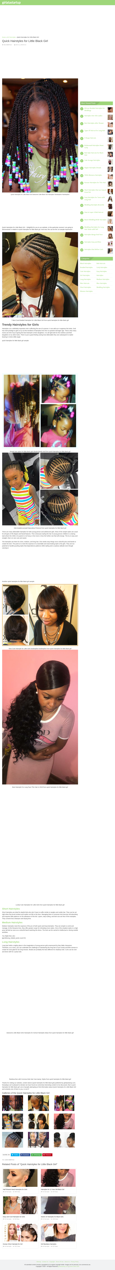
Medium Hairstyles (12, 922)
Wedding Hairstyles (103, 287)
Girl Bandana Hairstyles (48, 1244)
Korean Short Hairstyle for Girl (13, 1244)
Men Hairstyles (102, 283)
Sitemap (38, 1261)
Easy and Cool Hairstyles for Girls (14, 1217)
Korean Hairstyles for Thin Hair (95, 183)
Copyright (52, 1261)
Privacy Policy (75, 1261)
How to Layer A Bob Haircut (93, 212)
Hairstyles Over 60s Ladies (93, 116)
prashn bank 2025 (74, 1266)
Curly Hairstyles (102, 267)
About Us (67, 1261)
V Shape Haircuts (90, 138)
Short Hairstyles (11, 908)
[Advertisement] (57, 21)
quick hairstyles (9, 1160)
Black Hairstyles (85, 263)
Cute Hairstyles (85, 271)
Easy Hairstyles (102, 271)
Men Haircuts (84, 283)
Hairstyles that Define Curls (93, 249)
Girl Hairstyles (8, 45)
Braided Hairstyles (86, 267)
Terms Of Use (59, 1261)
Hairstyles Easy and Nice (92, 242)
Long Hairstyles (10, 942)
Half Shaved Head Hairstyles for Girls (15, 1189)
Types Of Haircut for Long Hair (94, 131)
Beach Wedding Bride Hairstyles (95, 220)
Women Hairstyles (86, 291)
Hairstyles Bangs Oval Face (93, 235)
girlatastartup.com (63, 1266)
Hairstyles (100, 275)
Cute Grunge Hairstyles (92, 160)
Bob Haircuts (101, 263)
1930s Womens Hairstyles (93, 175)
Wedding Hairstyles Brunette (94, 205)
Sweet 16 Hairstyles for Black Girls (52, 1217)
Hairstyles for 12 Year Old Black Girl (52, 1189)
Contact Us (45, 1261)
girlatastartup (11, 2)
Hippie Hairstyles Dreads (92, 168)
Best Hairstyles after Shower (94, 123)
